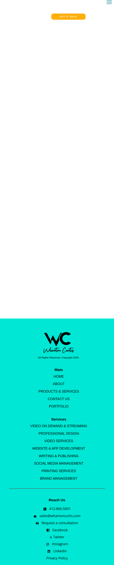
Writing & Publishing (59, 456)
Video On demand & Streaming (58, 426)
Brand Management (58, 478)
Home (59, 376)
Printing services (58, 471)
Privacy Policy (57, 558)
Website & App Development (58, 448)
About (59, 384)
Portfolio (59, 406)
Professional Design (58, 433)
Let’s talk (68, 16)
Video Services (58, 441)
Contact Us (59, 399)
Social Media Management (58, 463)
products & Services (58, 391)
